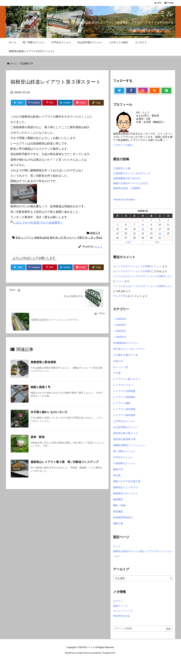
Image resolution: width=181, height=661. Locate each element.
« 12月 (128, 242)
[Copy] (96, 267)
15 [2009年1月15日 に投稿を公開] (143, 229)
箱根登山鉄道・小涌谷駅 (126, 188)
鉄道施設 (118, 511)
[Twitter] (18, 267)
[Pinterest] (49, 267)
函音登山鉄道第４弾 (124, 439)
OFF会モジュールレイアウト (129, 348)
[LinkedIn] (65, 267)
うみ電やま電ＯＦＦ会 (125, 355)
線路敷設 (118, 499)
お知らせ (118, 361)
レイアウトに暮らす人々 (126, 379)
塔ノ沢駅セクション (124, 451)
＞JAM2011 (119, 324)
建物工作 (28, 63)
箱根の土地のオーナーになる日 (130, 183)
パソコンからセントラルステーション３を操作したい (143, 276)
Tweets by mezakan (124, 199)
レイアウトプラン (123, 385)
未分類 (117, 475)
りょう (158, 266)
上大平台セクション (124, 421)
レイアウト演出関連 (124, 409)
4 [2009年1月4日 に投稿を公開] (168, 220)
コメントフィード (123, 610)
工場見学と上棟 (121, 168)
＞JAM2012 (119, 330)
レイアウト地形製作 (124, 397)
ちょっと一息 (120, 367)
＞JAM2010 (119, 318)
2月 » (157, 242)
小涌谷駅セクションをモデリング (131, 173)
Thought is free (108, 653)
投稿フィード (120, 606)
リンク (117, 546)
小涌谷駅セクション (124, 463)
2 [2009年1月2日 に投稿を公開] (151, 220)
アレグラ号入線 (121, 296)
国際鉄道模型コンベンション (129, 445)
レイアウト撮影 (121, 403)
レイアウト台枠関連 (124, 391)
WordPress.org (121, 615)
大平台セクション (123, 457)
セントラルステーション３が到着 (131, 266)
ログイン (118, 601)
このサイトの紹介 (123, 145)
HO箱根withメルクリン (126, 342)
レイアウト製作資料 (124, 415)
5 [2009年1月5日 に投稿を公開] (117, 224)
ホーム (13, 63)
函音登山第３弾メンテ (125, 433)
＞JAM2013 (119, 336)
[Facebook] (34, 267)
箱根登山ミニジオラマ (125, 487)
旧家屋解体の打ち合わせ (126, 178)
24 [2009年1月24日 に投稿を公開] (160, 233)
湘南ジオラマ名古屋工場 (126, 481)
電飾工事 (118, 523)
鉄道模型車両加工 (123, 517)
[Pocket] (80, 267)
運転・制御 (119, 505)
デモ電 (117, 373)
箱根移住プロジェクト (125, 493)
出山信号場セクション (125, 427)
